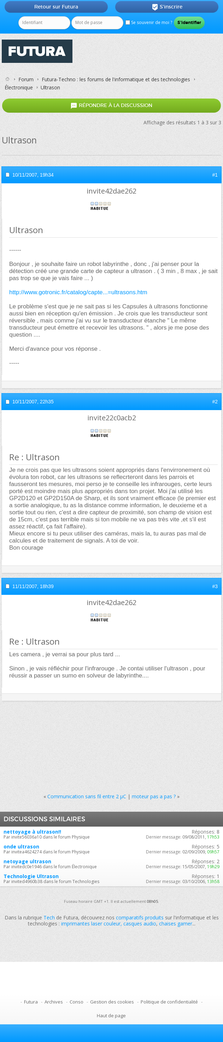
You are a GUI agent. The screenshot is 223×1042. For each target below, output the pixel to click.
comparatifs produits (140, 917)
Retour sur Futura (56, 7)
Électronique (19, 87)
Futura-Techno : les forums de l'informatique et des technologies (116, 79)
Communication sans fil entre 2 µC (86, 796)
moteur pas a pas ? (154, 796)
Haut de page (111, 1015)
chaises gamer (175, 923)
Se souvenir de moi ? (148, 22)
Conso (76, 1002)
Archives (54, 1002)
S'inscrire (167, 7)
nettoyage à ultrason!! (32, 831)
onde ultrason (21, 846)
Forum (26, 79)
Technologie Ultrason (31, 876)
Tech (49, 917)
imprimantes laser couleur (91, 923)
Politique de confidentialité (169, 1002)
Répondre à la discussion (111, 105)
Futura (31, 1002)
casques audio (139, 923)
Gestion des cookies (112, 1002)
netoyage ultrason (27, 861)
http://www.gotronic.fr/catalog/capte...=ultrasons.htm (78, 292)
